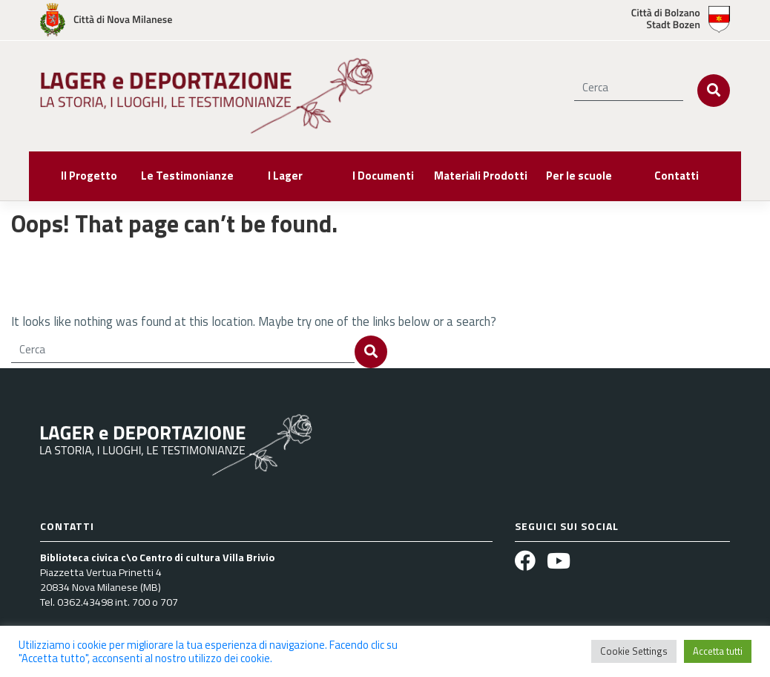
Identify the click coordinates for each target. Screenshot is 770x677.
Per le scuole (579, 175)
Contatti (676, 175)
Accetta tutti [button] (718, 651)
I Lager (285, 175)
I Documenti (383, 175)
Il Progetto (89, 175)
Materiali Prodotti (480, 175)
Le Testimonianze (187, 175)
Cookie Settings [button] (634, 651)
